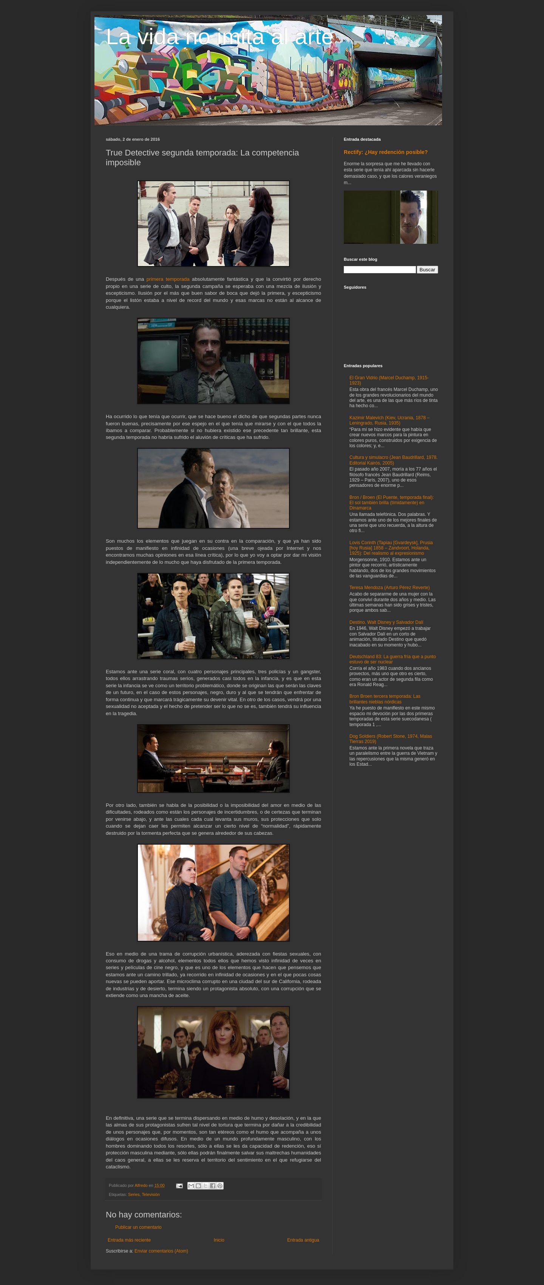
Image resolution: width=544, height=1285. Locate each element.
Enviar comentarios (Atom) (161, 1251)
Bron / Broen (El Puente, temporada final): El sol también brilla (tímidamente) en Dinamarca (391, 503)
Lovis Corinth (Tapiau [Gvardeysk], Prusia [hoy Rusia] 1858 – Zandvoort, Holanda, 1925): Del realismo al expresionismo (391, 548)
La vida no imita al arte (220, 36)
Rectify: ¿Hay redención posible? (386, 152)
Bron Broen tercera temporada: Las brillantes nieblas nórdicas (384, 699)
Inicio (219, 1240)
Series (134, 1194)
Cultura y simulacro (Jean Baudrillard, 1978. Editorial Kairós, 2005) (393, 460)
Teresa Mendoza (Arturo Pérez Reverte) (389, 587)
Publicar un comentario (138, 1227)
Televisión (150, 1194)
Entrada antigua (303, 1240)
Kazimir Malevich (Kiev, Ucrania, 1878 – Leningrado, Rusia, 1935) (389, 420)
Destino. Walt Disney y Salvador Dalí (386, 622)
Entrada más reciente (129, 1240)
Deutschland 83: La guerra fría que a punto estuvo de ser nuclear (392, 659)
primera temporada (168, 279)
